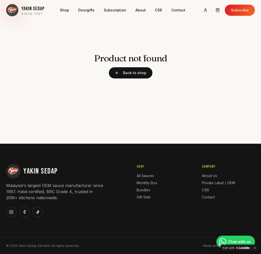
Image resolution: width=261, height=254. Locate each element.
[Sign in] (205, 10)
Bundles (143, 190)
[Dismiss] (255, 248)
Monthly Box (147, 183)
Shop (64, 10)
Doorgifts (86, 10)
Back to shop (130, 73)
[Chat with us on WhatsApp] (235, 242)
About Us (209, 175)
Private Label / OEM (218, 183)
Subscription (115, 10)
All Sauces (145, 175)
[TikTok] (38, 212)
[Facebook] (24, 212)
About (140, 10)
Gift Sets (144, 197)
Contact (178, 10)
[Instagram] (11, 212)
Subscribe (240, 10)
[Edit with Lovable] (236, 248)
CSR (158, 10)
